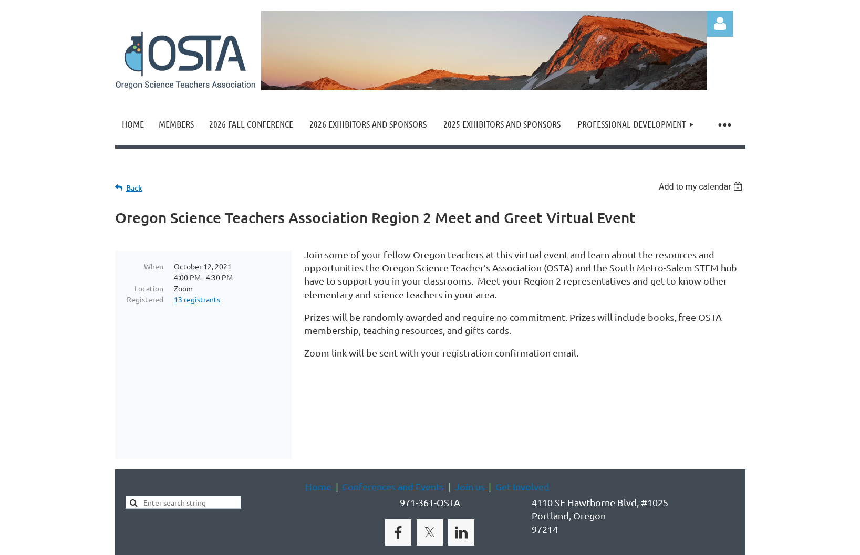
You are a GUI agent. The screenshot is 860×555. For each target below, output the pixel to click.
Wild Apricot (620, 542)
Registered (145, 299)
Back (134, 188)
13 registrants (197, 299)
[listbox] (702, 186)
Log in (720, 24)
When (153, 266)
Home (318, 443)
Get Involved (522, 443)
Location (148, 288)
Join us (470, 443)
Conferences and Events (393, 443)
